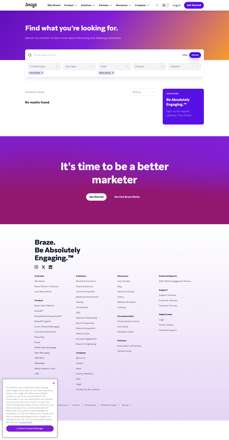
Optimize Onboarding (86, 317)
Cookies (76, 405)
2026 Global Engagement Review (175, 281)
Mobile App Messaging (45, 347)
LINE (37, 373)
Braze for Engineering (86, 344)
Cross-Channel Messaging (47, 326)
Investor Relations (84, 373)
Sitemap (125, 405)
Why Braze (40, 281)
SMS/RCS (39, 358)
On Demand (82, 307)
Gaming (79, 302)
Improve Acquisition (85, 328)
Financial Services (84, 286)
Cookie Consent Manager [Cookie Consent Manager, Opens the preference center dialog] (30, 428)
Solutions (88, 5)
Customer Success (168, 305)
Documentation (125, 316)
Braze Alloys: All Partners (129, 346)
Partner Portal (124, 351)
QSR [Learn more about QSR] (78, 312)
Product (70, 5)
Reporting (39, 337)
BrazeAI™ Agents (43, 321)
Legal (78, 384)
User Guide (122, 326)
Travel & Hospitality (85, 291)
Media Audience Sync (45, 368)
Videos (120, 297)
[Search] (157, 5)
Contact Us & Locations (88, 389)
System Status (166, 324)
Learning (121, 307)
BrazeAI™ (39, 311)
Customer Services (168, 300)
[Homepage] (31, 5)
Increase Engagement (86, 338)
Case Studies (123, 281)
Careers (79, 363)
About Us (80, 358)
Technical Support (168, 330)
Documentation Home (128, 321)
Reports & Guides (126, 291)
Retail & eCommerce (86, 281)
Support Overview (167, 295)
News (78, 368)
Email (37, 342)
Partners (105, 5)
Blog (119, 286)
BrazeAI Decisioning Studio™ (48, 316)
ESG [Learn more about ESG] (78, 379)
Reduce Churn (83, 333)
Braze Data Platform (44, 305)
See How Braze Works (127, 196)
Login (161, 319)
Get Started (194, 5)
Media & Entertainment (87, 297)
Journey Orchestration (45, 331)
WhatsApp (40, 363)
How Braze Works (43, 291)
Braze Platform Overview (46, 286)
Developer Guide (125, 331)
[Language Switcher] (165, 5)
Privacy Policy (90, 405)
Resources (123, 5)
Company (142, 5)
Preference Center (109, 405)
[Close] (54, 383)
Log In (176, 5)
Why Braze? (54, 5)
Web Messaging (42, 352)
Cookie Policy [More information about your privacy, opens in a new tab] (25, 422)
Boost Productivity (85, 323)
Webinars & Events (126, 302)
